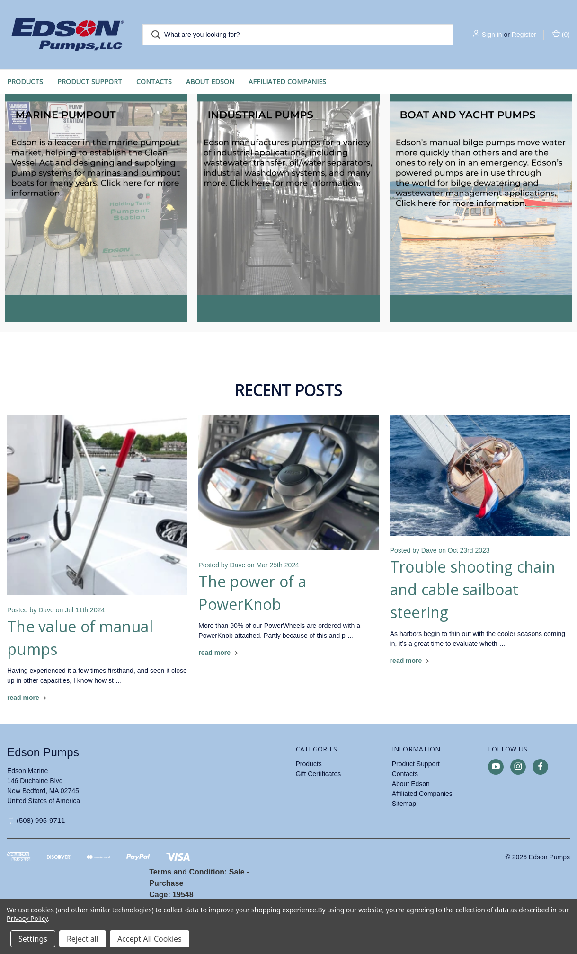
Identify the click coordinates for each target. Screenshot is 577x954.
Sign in (492, 34)
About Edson (210, 81)
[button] (96, 208)
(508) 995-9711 (41, 820)
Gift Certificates (318, 773)
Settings (32, 939)
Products (25, 81)
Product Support (89, 81)
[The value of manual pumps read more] (28, 697)
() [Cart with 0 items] (561, 34)
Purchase (166, 883)
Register (524, 34)
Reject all (82, 939)
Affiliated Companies (287, 81)
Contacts (154, 81)
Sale (237, 872)
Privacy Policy (27, 918)
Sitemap (404, 803)
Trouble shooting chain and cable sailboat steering (473, 589)
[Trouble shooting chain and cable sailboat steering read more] (411, 660)
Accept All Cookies (149, 939)
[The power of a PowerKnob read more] (219, 652)
